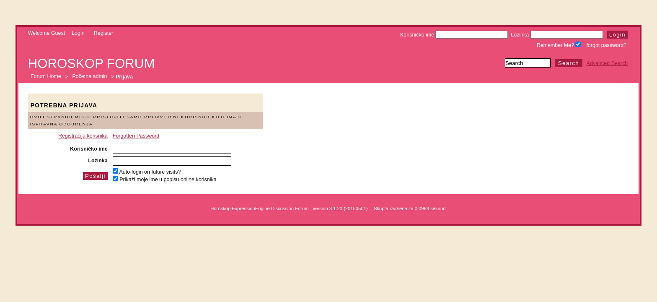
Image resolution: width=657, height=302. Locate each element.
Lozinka (557, 35)
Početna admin (89, 77)
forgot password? (606, 45)
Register (103, 33)
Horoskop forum (91, 63)
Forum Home (46, 77)
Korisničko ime (454, 35)
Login (78, 33)
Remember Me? (559, 45)
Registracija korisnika (83, 136)
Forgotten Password (136, 136)
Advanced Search (607, 63)
